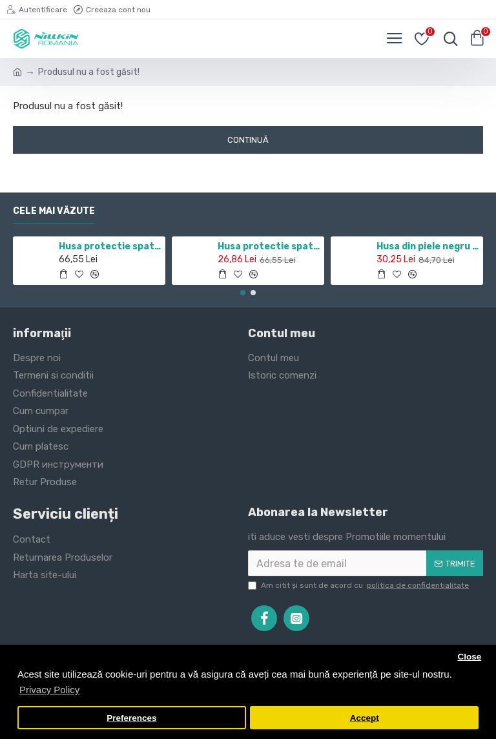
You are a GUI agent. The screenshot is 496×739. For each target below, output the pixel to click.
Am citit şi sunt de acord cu (359, 585)
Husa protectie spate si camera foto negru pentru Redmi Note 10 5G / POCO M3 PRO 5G (269, 246)
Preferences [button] (131, 718)
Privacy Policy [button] (49, 689)
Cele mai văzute (54, 210)
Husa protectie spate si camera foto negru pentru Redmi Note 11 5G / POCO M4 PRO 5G (110, 246)
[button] (242, 292)
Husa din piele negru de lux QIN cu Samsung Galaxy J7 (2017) (428, 246)
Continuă (248, 140)
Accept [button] (364, 718)
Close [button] (469, 656)
